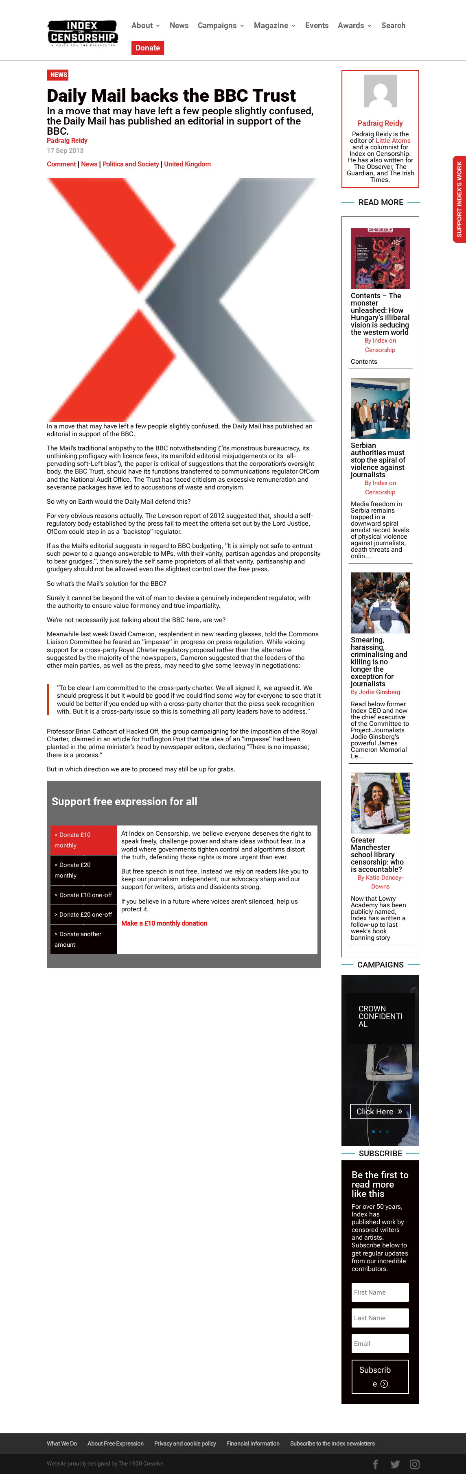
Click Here (375, 1111)
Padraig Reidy (67, 140)
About (142, 25)
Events (317, 25)
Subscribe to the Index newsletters (332, 1443)
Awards (351, 25)
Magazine (271, 25)
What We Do (62, 1443)
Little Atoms (393, 140)
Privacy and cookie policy (185, 1443)
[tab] (83, 840)
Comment (61, 164)
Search (393, 25)
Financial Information (253, 1443)
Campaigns (217, 25)
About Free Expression (116, 1443)
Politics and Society (131, 164)
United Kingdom (187, 164)
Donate (148, 47)
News (179, 25)
